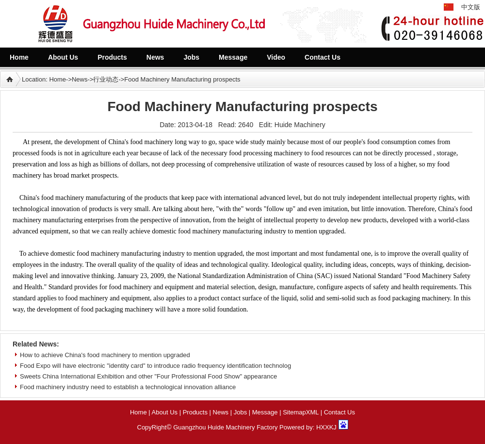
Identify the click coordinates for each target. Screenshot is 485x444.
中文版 (470, 7)
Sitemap (294, 412)
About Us (165, 412)
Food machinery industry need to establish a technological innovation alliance (128, 387)
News (80, 79)
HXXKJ (326, 427)
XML (312, 412)
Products (195, 412)
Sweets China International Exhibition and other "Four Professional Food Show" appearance (148, 376)
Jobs (240, 412)
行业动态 (105, 79)
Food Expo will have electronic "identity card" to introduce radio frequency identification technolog (155, 365)
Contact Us (339, 412)
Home (57, 79)
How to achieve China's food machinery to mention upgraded (105, 355)
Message (265, 412)
